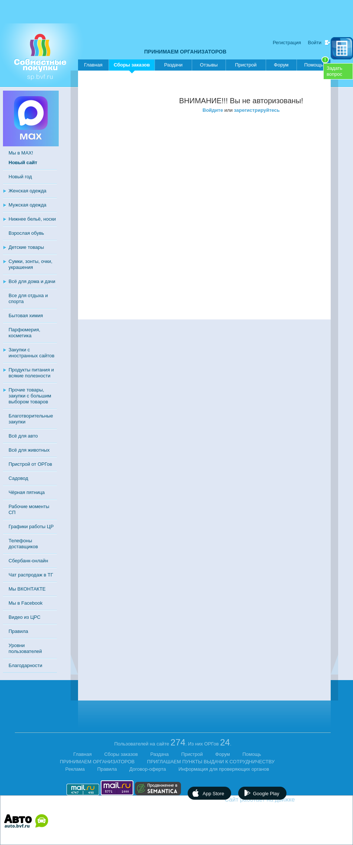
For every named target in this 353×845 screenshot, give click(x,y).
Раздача (159, 754)
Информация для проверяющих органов (223, 769)
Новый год (20, 176)
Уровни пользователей (25, 648)
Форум (281, 65)
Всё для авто (23, 436)
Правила (18, 631)
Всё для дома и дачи (32, 281)
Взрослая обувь (26, 233)
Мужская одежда (27, 205)
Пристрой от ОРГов (30, 464)
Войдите (213, 110)
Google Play (266, 793)
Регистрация (287, 42)
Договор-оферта (147, 769)
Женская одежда (27, 191)
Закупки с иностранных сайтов (31, 352)
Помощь (316, 63)
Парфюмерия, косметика (24, 332)
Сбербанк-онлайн (28, 560)
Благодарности (25, 665)
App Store (213, 793)
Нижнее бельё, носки (32, 219)
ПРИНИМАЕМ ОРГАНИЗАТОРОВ (185, 52)
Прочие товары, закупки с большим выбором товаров (30, 395)
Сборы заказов (132, 66)
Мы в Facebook (25, 603)
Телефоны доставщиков (23, 543)
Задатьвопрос (334, 71)
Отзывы (209, 65)
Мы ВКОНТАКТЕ (27, 589)
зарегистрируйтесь (257, 110)
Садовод (18, 478)
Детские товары (26, 247)
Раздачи (173, 65)
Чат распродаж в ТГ (31, 575)
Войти (314, 42)
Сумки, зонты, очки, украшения (30, 264)
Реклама (75, 769)
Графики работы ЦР (31, 526)
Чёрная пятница (27, 492)
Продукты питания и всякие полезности (31, 372)
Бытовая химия (26, 315)
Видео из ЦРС (25, 617)
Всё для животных (29, 450)
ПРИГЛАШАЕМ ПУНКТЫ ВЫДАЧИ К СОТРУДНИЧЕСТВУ (211, 761)
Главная (93, 65)
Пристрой (245, 65)
